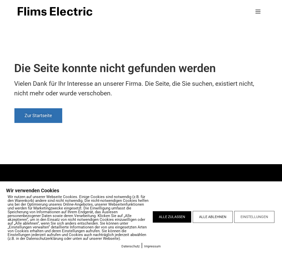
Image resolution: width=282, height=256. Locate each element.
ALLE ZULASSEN (172, 217)
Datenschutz (130, 246)
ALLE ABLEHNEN (212, 217)
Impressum (152, 246)
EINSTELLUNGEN (254, 217)
